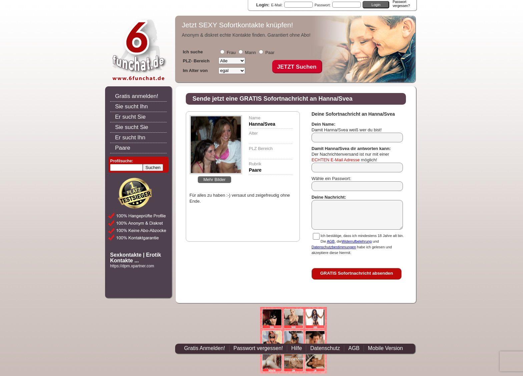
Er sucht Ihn (130, 137)
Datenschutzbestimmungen (334, 247)
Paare (122, 148)
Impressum (295, 358)
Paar (269, 52)
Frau (231, 52)
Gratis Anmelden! (204, 348)
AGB (331, 241)
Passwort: (323, 5)
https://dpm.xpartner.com (132, 266)
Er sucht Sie (130, 117)
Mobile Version (385, 348)
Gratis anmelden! (136, 96)
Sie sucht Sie (131, 127)
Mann (250, 52)
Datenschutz (325, 348)
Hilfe (296, 348)
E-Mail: (277, 5)
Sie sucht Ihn (131, 106)
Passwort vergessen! (258, 348)
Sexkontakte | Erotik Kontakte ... (135, 257)
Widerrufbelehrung (357, 241)
